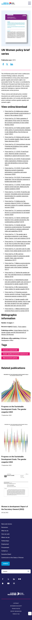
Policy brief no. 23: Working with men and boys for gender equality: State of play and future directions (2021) (17, 139)
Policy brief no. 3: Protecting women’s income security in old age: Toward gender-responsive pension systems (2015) (17, 294)
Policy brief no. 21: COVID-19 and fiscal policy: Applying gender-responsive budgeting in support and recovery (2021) (17, 154)
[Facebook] (2, 579)
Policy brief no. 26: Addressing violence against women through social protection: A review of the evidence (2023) (17, 113)
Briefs (15, 326)
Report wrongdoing (16, 611)
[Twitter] (8, 579)
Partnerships (5, 541)
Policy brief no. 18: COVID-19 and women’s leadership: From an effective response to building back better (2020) (17, 179)
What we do (4, 531)
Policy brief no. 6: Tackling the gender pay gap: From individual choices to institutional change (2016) (17, 274)
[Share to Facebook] (3, 64)
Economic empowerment (10, 350)
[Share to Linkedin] (11, 64)
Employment (5, 544)
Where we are (5, 537)
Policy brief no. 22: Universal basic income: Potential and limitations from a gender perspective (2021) (17, 146)
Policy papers (22, 326)
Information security (16, 606)
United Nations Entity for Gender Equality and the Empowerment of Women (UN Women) (15, 332)
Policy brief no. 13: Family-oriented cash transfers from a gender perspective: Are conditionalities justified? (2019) (17, 220)
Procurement (5, 547)
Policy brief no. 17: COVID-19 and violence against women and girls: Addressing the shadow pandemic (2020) (17, 187)
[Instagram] (14, 583)
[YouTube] (8, 583)
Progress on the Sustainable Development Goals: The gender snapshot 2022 (13, 459)
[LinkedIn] (14, 579)
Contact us (4, 551)
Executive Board (6, 554)
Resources (4, 527)
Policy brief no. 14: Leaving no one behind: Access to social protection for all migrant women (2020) (17, 212)
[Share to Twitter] (7, 64)
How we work (5, 534)
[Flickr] (19, 579)
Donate (5, 563)
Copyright (16, 603)
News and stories (6, 524)
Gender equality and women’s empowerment (15, 354)
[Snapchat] (2, 583)
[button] (30, 613)
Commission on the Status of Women (12, 557)
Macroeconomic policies (10, 358)
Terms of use (16, 614)
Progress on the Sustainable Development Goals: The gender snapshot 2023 (13, 409)
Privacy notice (16, 608)
